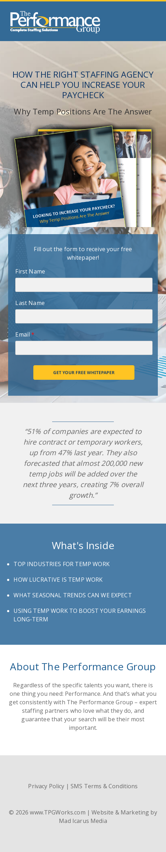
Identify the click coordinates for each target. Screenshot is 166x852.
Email (24, 334)
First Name (30, 271)
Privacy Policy (46, 786)
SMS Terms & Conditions (104, 786)
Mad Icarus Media (83, 821)
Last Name (29, 303)
